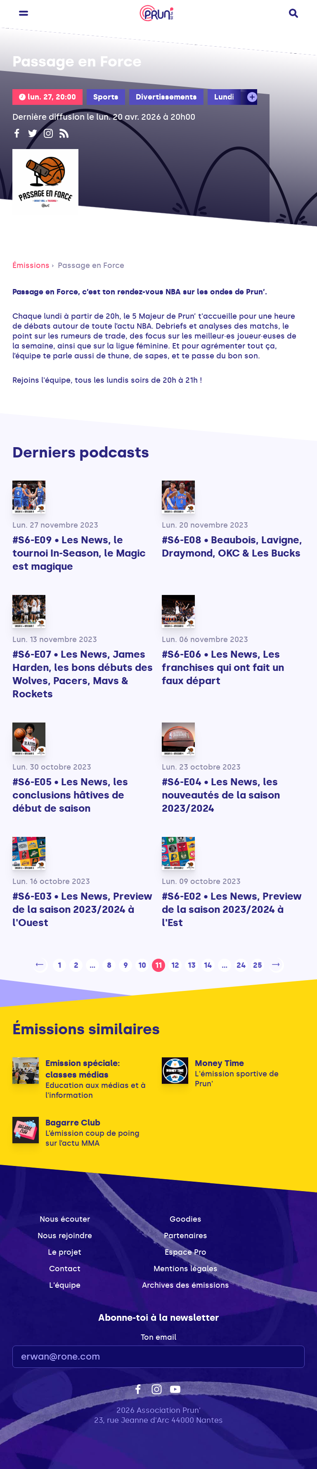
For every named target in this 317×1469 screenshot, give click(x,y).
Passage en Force (91, 265)
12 (175, 964)
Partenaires (185, 1234)
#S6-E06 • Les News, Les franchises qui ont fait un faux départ (223, 667)
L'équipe (64, 1283)
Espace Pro (185, 1250)
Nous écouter (65, 1217)
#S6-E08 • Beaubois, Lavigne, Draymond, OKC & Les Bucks (232, 546)
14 (208, 964)
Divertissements (166, 97)
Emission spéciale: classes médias (82, 1067)
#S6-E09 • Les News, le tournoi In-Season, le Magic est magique (79, 553)
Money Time (219, 1061)
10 (142, 964)
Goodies (185, 1217)
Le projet (64, 1250)
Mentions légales (186, 1267)
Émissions (31, 265)
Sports (105, 97)
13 (192, 964)
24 (241, 964)
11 (158, 964)
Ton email (158, 1335)
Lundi (224, 97)
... (92, 964)
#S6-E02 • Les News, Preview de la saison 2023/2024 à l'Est (232, 909)
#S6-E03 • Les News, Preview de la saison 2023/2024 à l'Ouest (82, 909)
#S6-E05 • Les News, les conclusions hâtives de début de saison (70, 795)
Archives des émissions (185, 1283)
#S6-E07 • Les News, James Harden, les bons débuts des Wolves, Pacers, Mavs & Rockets (82, 674)
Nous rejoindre (65, 1234)
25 (257, 964)
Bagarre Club (72, 1121)
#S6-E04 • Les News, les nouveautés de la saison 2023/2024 (221, 795)
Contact (64, 1267)
